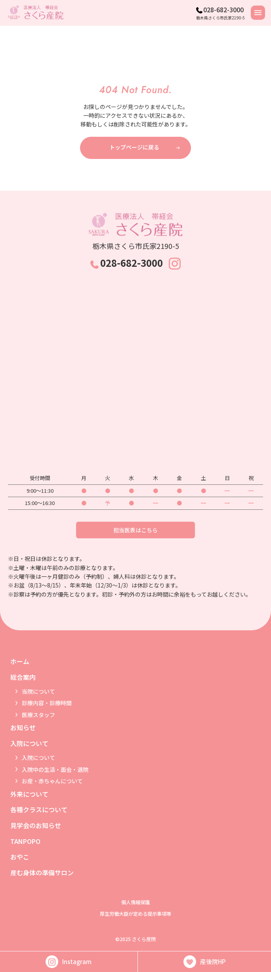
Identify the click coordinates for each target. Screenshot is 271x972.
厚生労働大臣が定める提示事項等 (135, 913)
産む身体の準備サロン (42, 872)
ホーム (19, 661)
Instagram (69, 961)
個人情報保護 (135, 902)
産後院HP (204, 961)
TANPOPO (25, 841)
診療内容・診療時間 (47, 703)
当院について (38, 691)
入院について (29, 743)
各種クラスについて (38, 809)
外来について (29, 794)
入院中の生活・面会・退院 (55, 769)
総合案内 (23, 677)
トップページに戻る (134, 147)
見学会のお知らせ (35, 825)
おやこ (19, 856)
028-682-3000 (223, 9)
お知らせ (23, 727)
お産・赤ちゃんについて (52, 781)
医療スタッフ (38, 715)
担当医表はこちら (135, 530)
